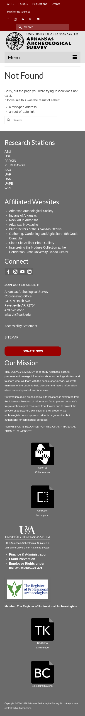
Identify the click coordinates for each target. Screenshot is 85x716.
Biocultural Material (42, 686)
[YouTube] (22, 271)
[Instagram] (15, 271)
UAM (8, 179)
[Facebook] (8, 271)
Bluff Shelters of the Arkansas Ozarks (35, 229)
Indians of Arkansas (23, 215)
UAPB (9, 183)
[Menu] (42, 57)
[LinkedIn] (29, 271)
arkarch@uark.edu (18, 314)
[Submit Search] (19, 27)
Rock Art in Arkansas (23, 220)
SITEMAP (11, 337)
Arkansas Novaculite (23, 224)
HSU (8, 156)
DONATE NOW (33, 351)
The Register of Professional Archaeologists (47, 606)
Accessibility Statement (21, 326)
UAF (8, 174)
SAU (8, 170)
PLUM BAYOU (15, 165)
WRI (8, 188)
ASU (8, 151)
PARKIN (10, 161)
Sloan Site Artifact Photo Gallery (31, 243)
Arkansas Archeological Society (31, 211)
